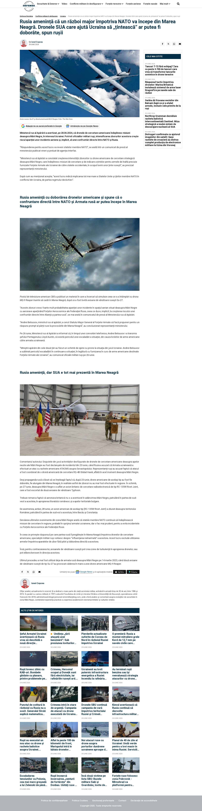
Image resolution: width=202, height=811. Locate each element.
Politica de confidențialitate (54, 800)
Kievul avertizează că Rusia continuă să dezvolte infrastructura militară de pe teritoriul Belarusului (125, 709)
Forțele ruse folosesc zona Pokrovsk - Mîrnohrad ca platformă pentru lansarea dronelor (125, 780)
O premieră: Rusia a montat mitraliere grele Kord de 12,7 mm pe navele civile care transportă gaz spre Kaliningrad (125, 638)
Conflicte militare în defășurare (46, 16)
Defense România (26, 16)
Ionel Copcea (37, 42)
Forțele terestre (113, 4)
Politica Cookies (80, 800)
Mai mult (165, 4)
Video (64, 4)
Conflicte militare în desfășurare (85, 4)
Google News (86, 572)
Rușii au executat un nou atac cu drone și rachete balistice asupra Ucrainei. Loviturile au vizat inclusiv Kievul (32, 745)
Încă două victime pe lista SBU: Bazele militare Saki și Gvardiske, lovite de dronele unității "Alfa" (93, 780)
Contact (122, 800)
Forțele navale (150, 4)
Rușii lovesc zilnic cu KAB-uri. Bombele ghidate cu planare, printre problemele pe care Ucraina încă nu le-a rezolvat (32, 674)
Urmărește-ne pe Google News (84, 126)
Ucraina (63, 16)
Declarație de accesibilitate (144, 800)
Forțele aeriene (133, 4)
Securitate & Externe (47, 4)
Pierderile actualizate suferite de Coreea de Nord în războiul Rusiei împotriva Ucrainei (94, 638)
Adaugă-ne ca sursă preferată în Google (44, 126)
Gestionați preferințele (103, 800)
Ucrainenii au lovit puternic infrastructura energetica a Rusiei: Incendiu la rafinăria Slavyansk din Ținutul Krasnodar (94, 674)
